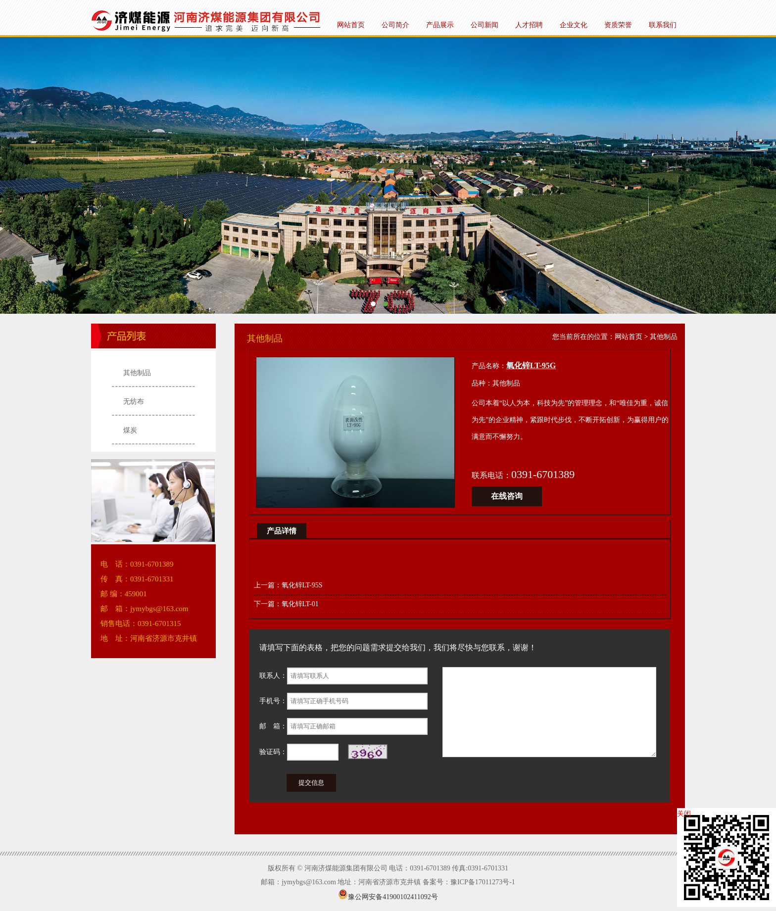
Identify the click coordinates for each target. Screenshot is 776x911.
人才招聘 (529, 25)
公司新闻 (484, 25)
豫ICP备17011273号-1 (482, 882)
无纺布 (133, 401)
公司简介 (395, 25)
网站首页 (351, 25)
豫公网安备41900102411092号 (387, 897)
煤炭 (130, 430)
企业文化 (573, 25)
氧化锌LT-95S (302, 585)
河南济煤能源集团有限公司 (388, 175)
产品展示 (440, 25)
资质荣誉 (618, 25)
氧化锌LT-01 (300, 604)
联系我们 (663, 25)
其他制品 (137, 373)
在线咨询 (507, 496)
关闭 (684, 813)
